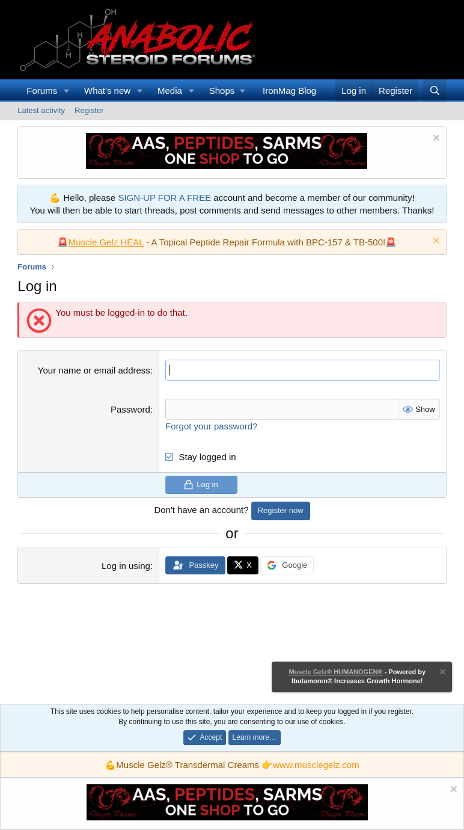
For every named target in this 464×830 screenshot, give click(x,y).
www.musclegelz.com (316, 765)
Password (130, 409)
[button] (66, 90)
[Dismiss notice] (435, 139)
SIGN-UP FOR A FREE (164, 197)
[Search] (434, 90)
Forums (41, 90)
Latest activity (41, 110)
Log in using (126, 566)
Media (169, 90)
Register (89, 110)
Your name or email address (94, 370)
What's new (107, 90)
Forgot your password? (211, 426)
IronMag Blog (289, 90)
